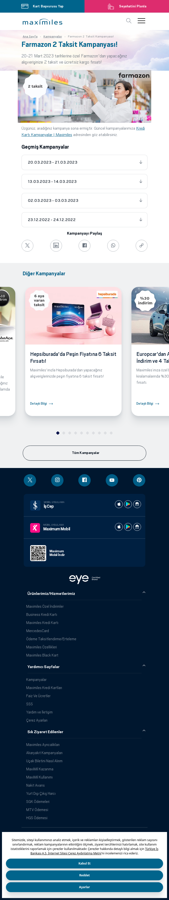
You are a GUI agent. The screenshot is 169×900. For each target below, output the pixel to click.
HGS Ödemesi (36, 818)
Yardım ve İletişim (39, 712)
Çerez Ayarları (36, 720)
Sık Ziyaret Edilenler (45, 732)
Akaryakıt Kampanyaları (44, 753)
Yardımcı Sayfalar (43, 667)
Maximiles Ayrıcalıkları (43, 745)
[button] (42, 22)
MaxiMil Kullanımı (39, 777)
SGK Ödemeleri (37, 801)
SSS (29, 704)
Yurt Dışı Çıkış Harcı (41, 793)
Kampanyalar (36, 679)
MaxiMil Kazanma (39, 769)
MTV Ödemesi (37, 810)
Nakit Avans (35, 785)
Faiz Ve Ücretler (38, 696)
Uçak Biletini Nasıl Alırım (44, 761)
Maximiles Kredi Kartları (44, 688)
